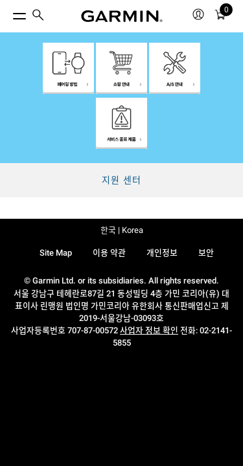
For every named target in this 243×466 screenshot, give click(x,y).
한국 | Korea (121, 230)
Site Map (56, 253)
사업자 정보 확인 (149, 330)
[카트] (220, 16)
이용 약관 (109, 253)
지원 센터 (122, 180)
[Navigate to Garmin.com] (122, 16)
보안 (206, 253)
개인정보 (162, 253)
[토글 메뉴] (8, 13)
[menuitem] (38, 16)
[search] (38, 16)
